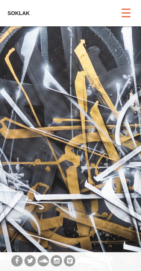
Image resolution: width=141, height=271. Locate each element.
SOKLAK (19, 13)
